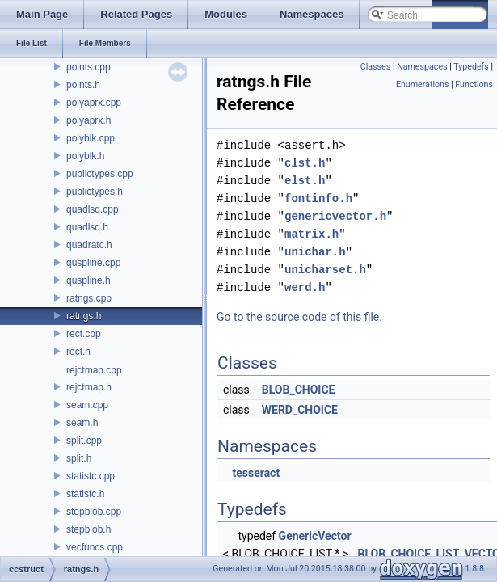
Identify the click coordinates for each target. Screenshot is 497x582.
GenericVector (315, 535)
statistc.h (85, 494)
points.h (83, 85)
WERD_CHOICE (300, 409)
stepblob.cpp (93, 511)
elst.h (304, 180)
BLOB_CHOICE (298, 389)
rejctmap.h (89, 387)
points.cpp (88, 67)
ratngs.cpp (89, 298)
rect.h (78, 351)
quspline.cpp (93, 262)
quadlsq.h (87, 227)
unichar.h (315, 251)
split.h (78, 458)
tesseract (256, 472)
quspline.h (88, 280)
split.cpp (84, 440)
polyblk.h (85, 156)
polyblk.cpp (90, 138)
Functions (474, 84)
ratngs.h (83, 316)
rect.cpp (83, 334)
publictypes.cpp (99, 173)
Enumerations (422, 84)
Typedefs (471, 66)
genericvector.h (335, 216)
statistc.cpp (90, 476)
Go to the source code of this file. (299, 316)
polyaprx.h (88, 120)
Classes (375, 66)
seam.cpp (87, 405)
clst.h (304, 163)
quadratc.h (89, 245)
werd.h (304, 287)
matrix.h (311, 234)
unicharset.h (325, 269)
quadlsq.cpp (92, 209)
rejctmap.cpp (94, 370)
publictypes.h (94, 191)
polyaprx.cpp (93, 102)
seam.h (82, 422)
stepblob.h (88, 529)
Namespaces (422, 66)
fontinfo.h (318, 198)
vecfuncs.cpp (94, 547)
